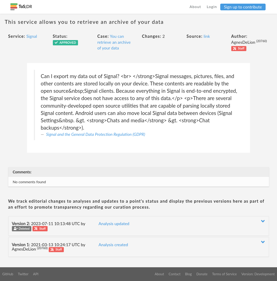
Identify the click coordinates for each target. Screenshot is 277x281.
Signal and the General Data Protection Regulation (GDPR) (95, 134)
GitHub (7, 274)
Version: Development (258, 274)
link (207, 36)
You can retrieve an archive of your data (114, 42)
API (35, 274)
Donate (201, 274)
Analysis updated (114, 223)
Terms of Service (224, 274)
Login (212, 6)
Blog (188, 274)
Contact (174, 274)
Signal (31, 36)
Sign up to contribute (243, 6)
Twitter (23, 274)
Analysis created (113, 244)
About (195, 6)
